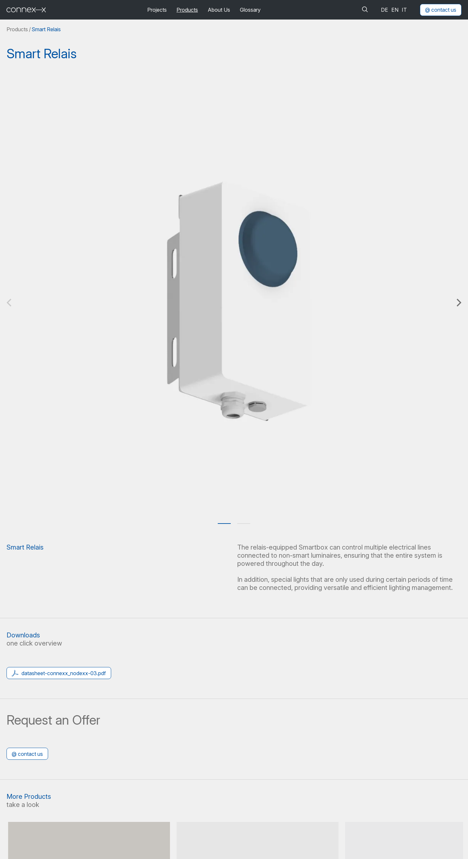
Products (187, 10)
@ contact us (440, 10)
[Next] (458, 302)
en (394, 10)
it (404, 10)
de (384, 10)
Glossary (250, 10)
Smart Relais (46, 29)
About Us (219, 10)
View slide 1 (224, 523)
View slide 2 (243, 523)
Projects (157, 10)
